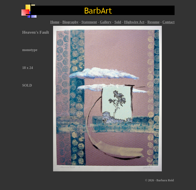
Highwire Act (134, 22)
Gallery (105, 22)
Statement (89, 22)
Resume (153, 22)
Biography (70, 22)
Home (54, 22)
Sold (117, 22)
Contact (169, 22)
